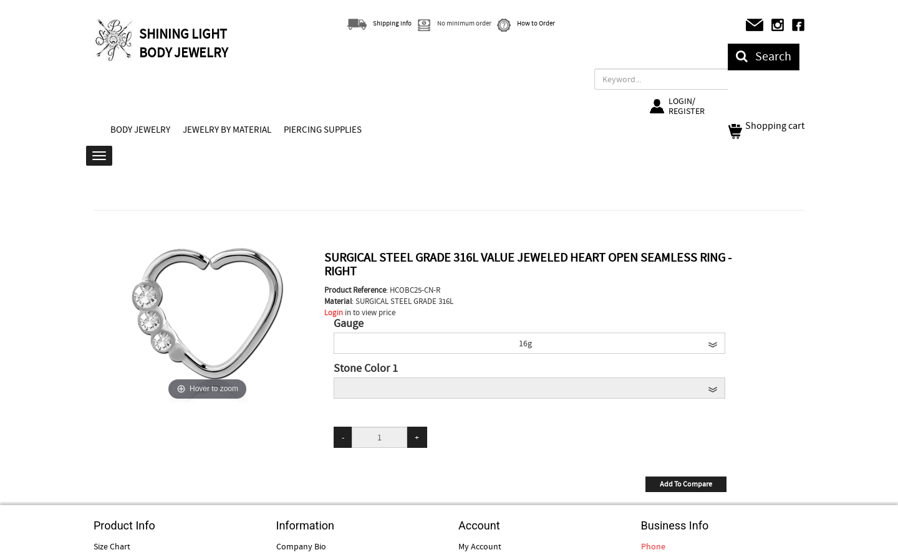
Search (763, 56)
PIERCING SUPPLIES (323, 129)
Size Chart (112, 546)
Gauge (349, 324)
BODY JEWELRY (140, 129)
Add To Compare (686, 484)
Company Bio (301, 546)
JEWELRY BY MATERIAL (227, 129)
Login (333, 312)
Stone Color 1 (366, 368)
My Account (479, 546)
